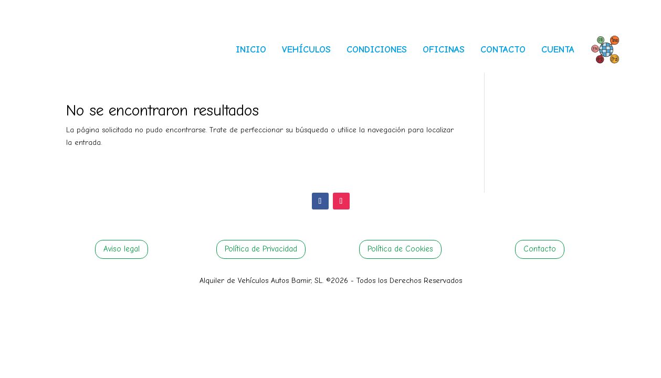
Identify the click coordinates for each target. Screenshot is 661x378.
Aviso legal (121, 249)
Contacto (539, 249)
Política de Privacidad (261, 249)
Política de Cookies (400, 249)
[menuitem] (251, 40)
